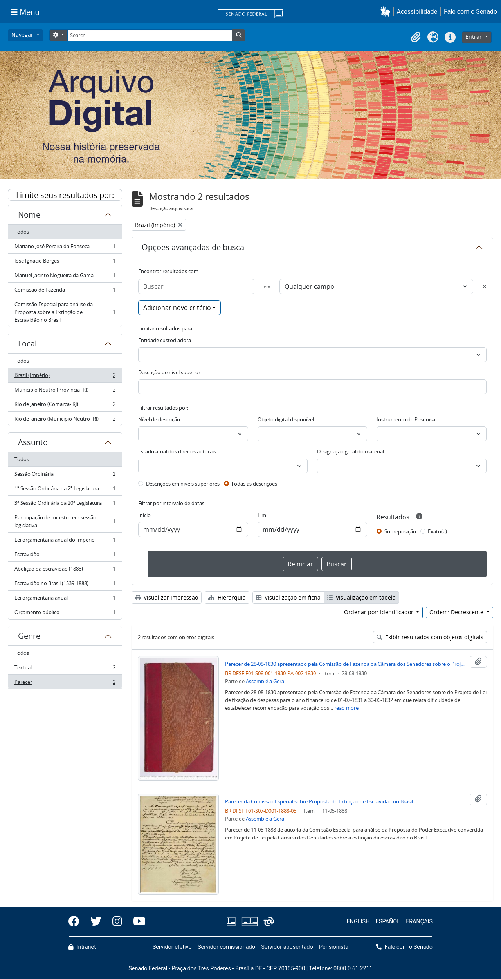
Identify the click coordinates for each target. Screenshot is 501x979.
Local (27, 343)
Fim (262, 515)
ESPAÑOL (388, 921)
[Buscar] (196, 286)
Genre (29, 636)
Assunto (33, 442)
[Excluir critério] (485, 286)
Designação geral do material (350, 451)
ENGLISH (358, 921)
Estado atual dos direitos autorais (177, 451)
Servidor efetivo (172, 947)
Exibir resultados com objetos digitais (430, 637)
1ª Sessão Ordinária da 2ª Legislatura (64, 490)
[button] (386, 11)
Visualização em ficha (288, 597)
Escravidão (64, 556)
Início (144, 515)
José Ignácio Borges (64, 262)
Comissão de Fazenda (64, 291)
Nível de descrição (159, 419)
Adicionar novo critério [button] (177, 307)
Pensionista (333, 947)
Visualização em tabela (361, 597)
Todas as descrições (254, 483)
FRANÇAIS (419, 921)
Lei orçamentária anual (64, 599)
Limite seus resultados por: (65, 195)
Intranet (82, 947)
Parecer (64, 683)
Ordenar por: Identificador (379, 612)
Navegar (23, 34)
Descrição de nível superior (169, 372)
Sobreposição (400, 531)
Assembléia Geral (265, 681)
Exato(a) (437, 531)
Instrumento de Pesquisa (406, 419)
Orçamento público (64, 613)
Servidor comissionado (226, 947)
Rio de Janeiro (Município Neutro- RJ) (64, 420)
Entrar (474, 36)
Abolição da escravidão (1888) (64, 570)
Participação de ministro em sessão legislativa (64, 521)
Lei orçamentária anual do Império (64, 541)
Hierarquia (227, 597)
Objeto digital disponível (286, 419)
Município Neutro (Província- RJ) (64, 391)
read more (346, 707)
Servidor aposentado (287, 947)
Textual (64, 669)
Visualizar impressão (166, 597)
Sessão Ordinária (64, 475)
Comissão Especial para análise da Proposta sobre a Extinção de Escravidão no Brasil (64, 312)
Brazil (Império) (64, 377)
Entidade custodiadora (164, 340)
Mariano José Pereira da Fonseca (64, 248)
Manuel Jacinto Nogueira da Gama (64, 277)
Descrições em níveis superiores (183, 483)
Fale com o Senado (470, 11)
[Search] (149, 35)
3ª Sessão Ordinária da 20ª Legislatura (64, 504)
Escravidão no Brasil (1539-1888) (64, 585)
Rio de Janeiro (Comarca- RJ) (64, 406)
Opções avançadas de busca (193, 247)
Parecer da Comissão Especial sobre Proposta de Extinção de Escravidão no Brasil (319, 801)
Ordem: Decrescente (457, 612)
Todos (21, 231)
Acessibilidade (417, 11)
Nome (29, 214)
